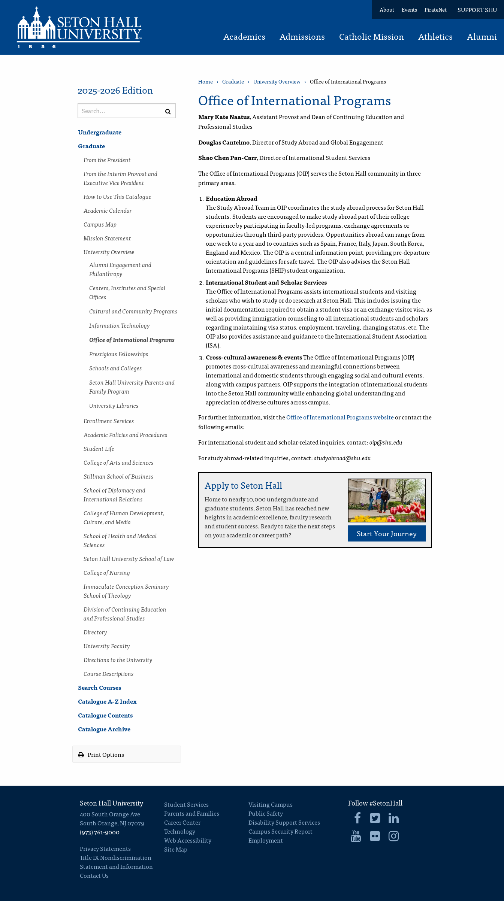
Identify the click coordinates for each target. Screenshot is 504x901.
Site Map (175, 849)
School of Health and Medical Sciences (120, 540)
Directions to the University (118, 659)
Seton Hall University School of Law (129, 558)
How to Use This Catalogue (117, 196)
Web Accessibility (187, 840)
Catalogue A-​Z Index (107, 701)
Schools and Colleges (115, 368)
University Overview (109, 252)
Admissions (302, 37)
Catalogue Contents (105, 715)
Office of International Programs (132, 339)
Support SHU (477, 9)
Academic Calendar (108, 210)
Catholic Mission (371, 37)
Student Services (186, 804)
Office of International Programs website (340, 417)
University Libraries (114, 405)
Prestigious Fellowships (118, 353)
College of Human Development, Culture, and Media (124, 517)
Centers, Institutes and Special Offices (127, 292)
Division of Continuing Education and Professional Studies (125, 613)
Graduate (91, 146)
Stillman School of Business (119, 476)
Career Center (182, 822)
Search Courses (99, 687)
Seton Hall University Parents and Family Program (132, 386)
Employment (265, 840)
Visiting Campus (270, 804)
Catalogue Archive (104, 729)
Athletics (435, 37)
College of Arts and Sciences (119, 462)
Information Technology (119, 325)
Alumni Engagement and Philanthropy (120, 269)
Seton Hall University (111, 802)
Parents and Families (191, 813)
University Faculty (107, 645)
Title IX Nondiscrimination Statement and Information (116, 861)
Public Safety (265, 813)
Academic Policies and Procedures (126, 434)
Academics (244, 37)
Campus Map (100, 224)
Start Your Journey (387, 533)
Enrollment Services (109, 420)
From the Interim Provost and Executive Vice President (120, 178)
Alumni (482, 37)
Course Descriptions (109, 673)
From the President (107, 159)
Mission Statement (107, 238)
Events (409, 9)
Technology (179, 831)
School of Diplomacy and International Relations (114, 494)
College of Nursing (107, 572)
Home (205, 81)
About (387, 9)
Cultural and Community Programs (133, 311)
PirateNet (436, 9)
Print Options (101, 754)
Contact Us (94, 875)
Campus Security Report (280, 831)
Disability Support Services (284, 822)
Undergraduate (99, 132)
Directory (95, 632)
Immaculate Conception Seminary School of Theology (126, 590)
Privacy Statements (105, 848)
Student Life (99, 448)
